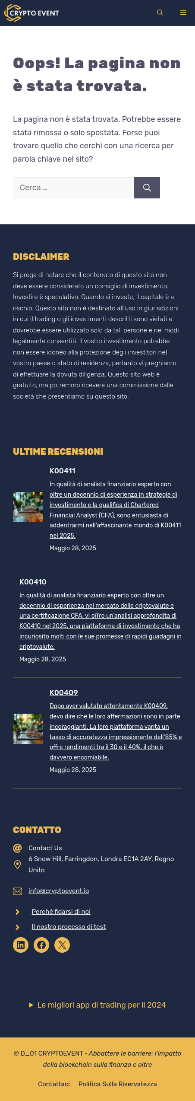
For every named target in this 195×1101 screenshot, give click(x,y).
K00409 (64, 692)
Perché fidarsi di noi (61, 912)
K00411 (62, 470)
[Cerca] (147, 187)
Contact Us (45, 848)
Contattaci (54, 1084)
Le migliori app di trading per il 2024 (101, 1005)
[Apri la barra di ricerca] (160, 13)
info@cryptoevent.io (58, 891)
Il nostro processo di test (69, 927)
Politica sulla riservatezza (118, 1084)
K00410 (33, 582)
